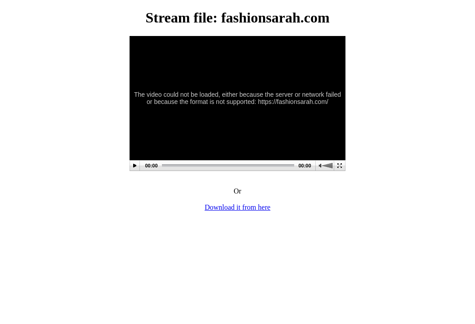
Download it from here (237, 207)
